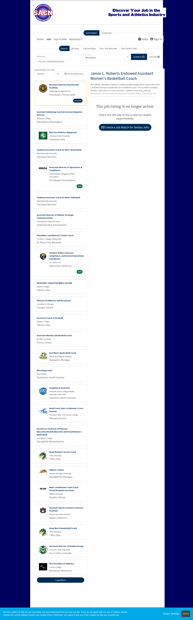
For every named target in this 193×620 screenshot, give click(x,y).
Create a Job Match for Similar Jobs (125, 127)
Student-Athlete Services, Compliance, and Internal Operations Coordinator (66, 256)
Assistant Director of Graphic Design (66, 546)
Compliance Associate (59, 388)
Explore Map (89, 48)
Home (40, 39)
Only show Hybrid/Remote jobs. (51, 61)
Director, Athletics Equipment (63, 132)
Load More (60, 580)
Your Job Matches (108, 48)
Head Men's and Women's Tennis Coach (55, 235)
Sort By (40, 73)
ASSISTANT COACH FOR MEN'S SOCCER (54, 283)
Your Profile (60, 39)
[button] (154, 57)
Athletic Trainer (56, 470)
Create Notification (74, 73)
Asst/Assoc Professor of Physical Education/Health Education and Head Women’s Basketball (59, 432)
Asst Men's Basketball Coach (62, 353)
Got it (186, 613)
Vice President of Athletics (61, 563)
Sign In (156, 39)
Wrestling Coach (44, 370)
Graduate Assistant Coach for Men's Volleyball (58, 197)
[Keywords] (59, 57)
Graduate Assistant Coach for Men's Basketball (59, 150)
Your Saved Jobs (129, 48)
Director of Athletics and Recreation (54, 300)
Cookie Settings (171, 613)
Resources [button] (75, 39)
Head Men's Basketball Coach (63, 528)
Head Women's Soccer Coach (62, 452)
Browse (75, 48)
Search (64, 48)
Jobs (48, 39)
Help (143, 39)
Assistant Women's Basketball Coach (54, 335)
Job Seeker (91, 32)
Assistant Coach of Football (50, 318)
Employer (107, 32)
